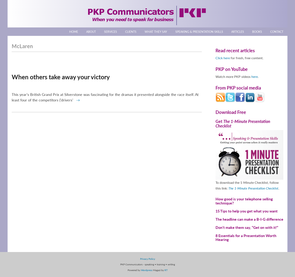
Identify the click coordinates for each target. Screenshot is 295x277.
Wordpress (146, 270)
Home (73, 31)
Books (257, 31)
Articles (237, 31)
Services (110, 31)
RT (166, 270)
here (254, 76)
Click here (223, 58)
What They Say (156, 31)
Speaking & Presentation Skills (199, 31)
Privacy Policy (147, 258)
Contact (276, 31)
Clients (130, 31)
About (91, 31)
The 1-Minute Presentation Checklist (253, 188)
